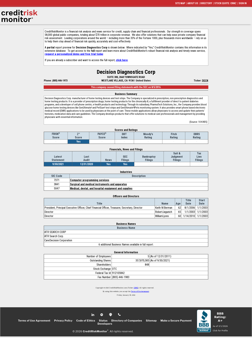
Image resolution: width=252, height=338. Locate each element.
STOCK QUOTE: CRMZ (225, 3)
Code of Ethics (85, 320)
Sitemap (151, 320)
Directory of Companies (126, 320)
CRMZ (136, 288)
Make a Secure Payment (176, 320)
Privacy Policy (63, 320)
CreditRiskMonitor (95, 331)
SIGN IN (243, 3)
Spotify (102, 314)
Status (103, 320)
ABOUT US (192, 3)
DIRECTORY (206, 3)
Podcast (110, 314)
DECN (205, 80)
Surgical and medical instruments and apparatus (98, 184)
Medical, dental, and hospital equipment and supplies (101, 188)
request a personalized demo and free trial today (74, 54)
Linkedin (93, 314)
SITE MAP (180, 3)
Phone (119, 314)
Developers (105, 323)
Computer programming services (89, 180)
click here (122, 60)
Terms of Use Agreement (140, 291)
